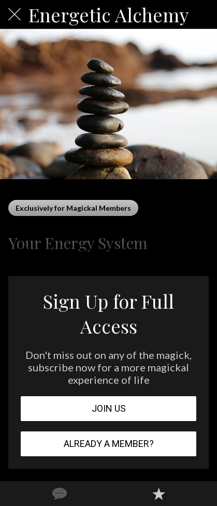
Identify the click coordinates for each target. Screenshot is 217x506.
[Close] (14, 14)
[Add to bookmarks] (158, 493)
